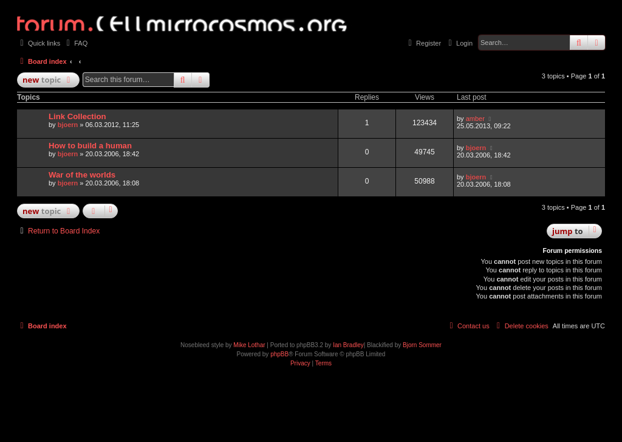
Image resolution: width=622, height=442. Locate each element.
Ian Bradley (348, 345)
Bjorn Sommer (422, 345)
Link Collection (77, 116)
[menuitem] (75, 43)
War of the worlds (82, 174)
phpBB (279, 354)
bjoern (68, 124)
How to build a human (90, 145)
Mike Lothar (249, 345)
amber (475, 118)
